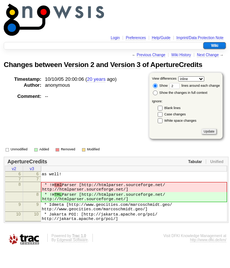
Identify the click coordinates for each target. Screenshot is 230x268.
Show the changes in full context (180, 93)
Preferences (136, 38)
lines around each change (194, 85)
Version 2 (79, 64)
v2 (14, 169)
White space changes (180, 120)
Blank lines (172, 108)
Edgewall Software (72, 252)
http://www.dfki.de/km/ (208, 252)
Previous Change (151, 55)
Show (160, 85)
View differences (164, 78)
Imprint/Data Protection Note (199, 38)
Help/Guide (161, 38)
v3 (32, 169)
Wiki (214, 46)
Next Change (207, 55)
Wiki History (181, 55)
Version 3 (125, 64)
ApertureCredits (176, 64)
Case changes (175, 114)
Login (115, 38)
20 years (96, 79)
